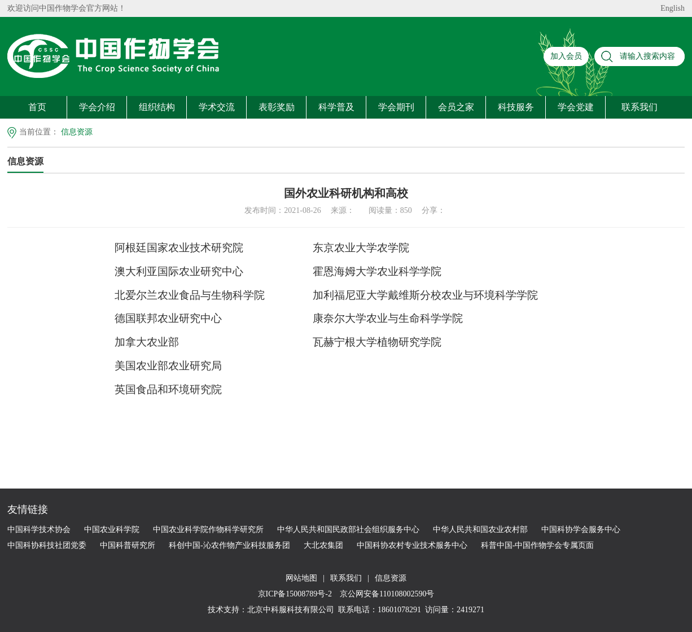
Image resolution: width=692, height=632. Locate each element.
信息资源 (77, 132)
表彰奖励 (277, 107)
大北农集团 (323, 545)
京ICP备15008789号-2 (296, 594)
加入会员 (566, 56)
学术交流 (217, 107)
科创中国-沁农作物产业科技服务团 (229, 545)
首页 (37, 107)
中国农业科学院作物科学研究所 (208, 529)
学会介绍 (97, 107)
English (672, 8)
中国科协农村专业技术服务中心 (412, 545)
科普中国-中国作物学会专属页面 (537, 545)
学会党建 (576, 107)
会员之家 (456, 107)
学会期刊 (396, 107)
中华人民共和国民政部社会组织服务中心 (348, 529)
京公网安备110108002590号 (386, 594)
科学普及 (336, 107)
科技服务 (516, 107)
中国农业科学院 (111, 529)
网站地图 (301, 578)
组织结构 (157, 107)
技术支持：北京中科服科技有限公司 (271, 609)
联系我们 (639, 107)
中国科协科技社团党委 (46, 545)
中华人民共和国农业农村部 (480, 529)
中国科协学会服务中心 (580, 529)
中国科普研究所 (127, 545)
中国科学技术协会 (39, 529)
